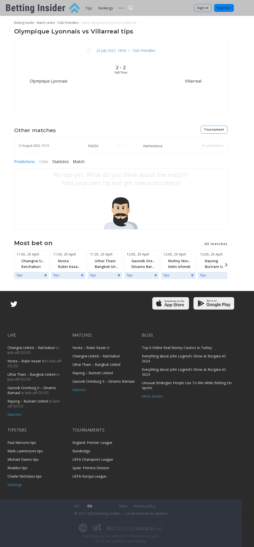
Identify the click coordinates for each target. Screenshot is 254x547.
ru (76, 506)
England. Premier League (92, 442)
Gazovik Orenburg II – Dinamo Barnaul (103, 381)
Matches (14, 414)
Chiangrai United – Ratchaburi (31, 347)
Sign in (202, 8)
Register (224, 8)
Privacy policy (144, 506)
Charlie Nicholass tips (24, 476)
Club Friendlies (143, 50)
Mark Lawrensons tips (25, 451)
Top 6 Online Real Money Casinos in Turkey (177, 347)
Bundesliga (81, 451)
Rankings (105, 8)
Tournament (214, 129)
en (89, 506)
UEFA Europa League (89, 476)
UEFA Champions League (92, 459)
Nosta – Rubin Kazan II (26, 361)
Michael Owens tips (23, 459)
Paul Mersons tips (21, 442)
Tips (88, 8)
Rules (123, 506)
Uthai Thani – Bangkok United (31, 374)
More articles (152, 396)
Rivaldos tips (17, 467)
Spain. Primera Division (90, 467)
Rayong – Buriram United (28, 401)
